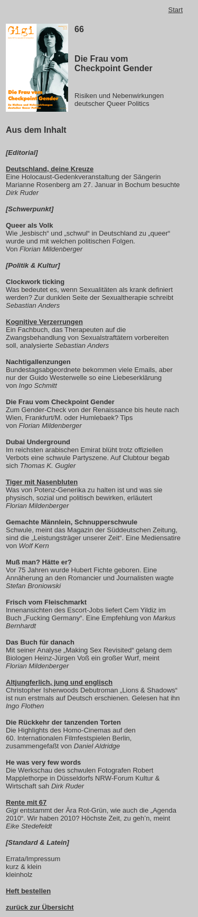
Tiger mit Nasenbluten (42, 482)
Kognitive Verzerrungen (44, 322)
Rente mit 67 (26, 802)
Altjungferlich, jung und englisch (59, 682)
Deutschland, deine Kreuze (49, 169)
